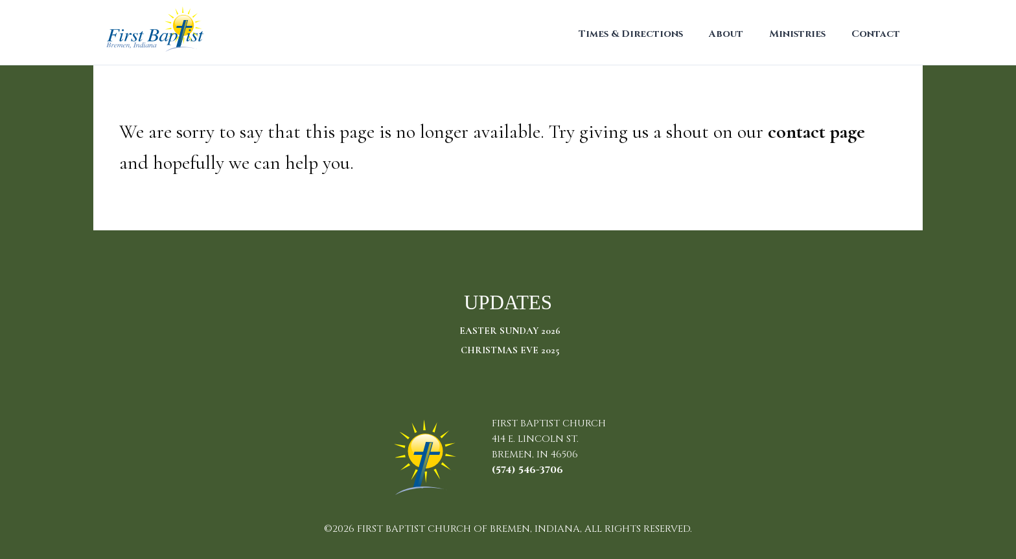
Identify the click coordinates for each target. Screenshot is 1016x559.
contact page (816, 132)
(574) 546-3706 (527, 470)
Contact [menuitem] (875, 34)
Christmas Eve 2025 (510, 350)
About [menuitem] (726, 34)
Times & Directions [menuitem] (631, 34)
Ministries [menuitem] (797, 34)
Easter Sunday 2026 (509, 330)
